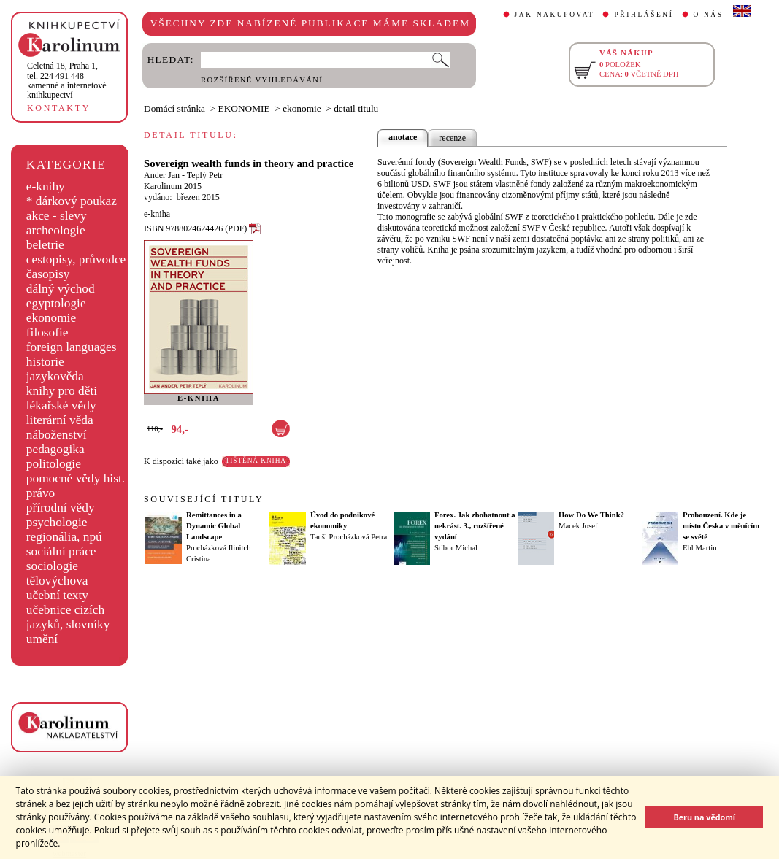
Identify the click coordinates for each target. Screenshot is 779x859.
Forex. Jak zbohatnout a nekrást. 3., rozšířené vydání (474, 526)
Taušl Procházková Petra (348, 537)
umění (42, 639)
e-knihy (45, 186)
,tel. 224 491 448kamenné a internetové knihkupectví (67, 80)
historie (45, 362)
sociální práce (61, 551)
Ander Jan (162, 175)
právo (40, 493)
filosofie (47, 332)
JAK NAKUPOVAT (555, 14)
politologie (53, 464)
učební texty (57, 595)
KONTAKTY (59, 108)
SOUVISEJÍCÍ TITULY (204, 499)
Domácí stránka (174, 108)
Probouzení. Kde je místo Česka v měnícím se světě (721, 526)
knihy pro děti (61, 391)
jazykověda (55, 376)
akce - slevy (56, 216)
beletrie (45, 245)
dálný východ (60, 289)
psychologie (57, 522)
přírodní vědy (60, 508)
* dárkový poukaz (71, 201)
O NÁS (709, 14)
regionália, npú (64, 537)
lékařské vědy (61, 405)
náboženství (56, 435)
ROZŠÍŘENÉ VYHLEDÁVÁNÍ (262, 80)
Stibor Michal (455, 548)
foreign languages (71, 347)
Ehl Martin (699, 548)
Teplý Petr (205, 175)
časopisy (48, 274)
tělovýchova (57, 581)
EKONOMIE (244, 108)
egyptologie (56, 303)
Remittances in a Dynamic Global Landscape (214, 526)
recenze (452, 138)
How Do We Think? (591, 515)
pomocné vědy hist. (75, 478)
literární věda (59, 420)
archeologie (55, 230)
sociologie (52, 566)
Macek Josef (578, 526)
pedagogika (55, 449)
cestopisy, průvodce (76, 259)
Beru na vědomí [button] (704, 817)
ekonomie (51, 318)
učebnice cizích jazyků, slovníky (68, 617)
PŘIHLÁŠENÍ (643, 14)
